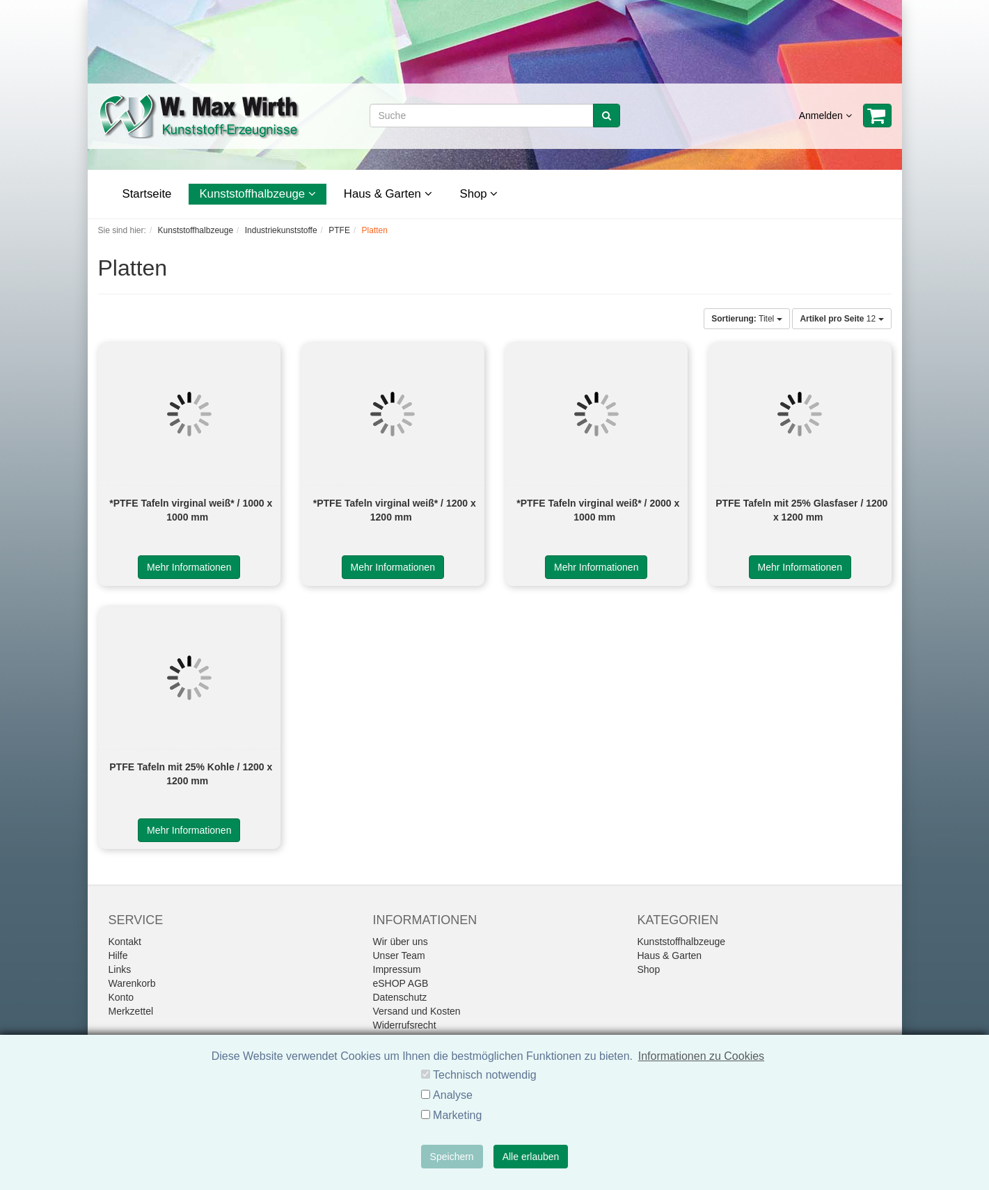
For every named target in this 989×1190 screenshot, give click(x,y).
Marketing (457, 1115)
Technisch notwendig (485, 1075)
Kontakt (125, 941)
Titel (746, 319)
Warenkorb (132, 983)
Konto (121, 997)
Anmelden (825, 115)
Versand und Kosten (417, 1011)
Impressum (397, 969)
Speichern (452, 1156)
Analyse (453, 1095)
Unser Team (399, 955)
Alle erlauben (531, 1156)
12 (841, 319)
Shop (479, 193)
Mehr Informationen (189, 567)
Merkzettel (131, 1011)
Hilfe (118, 955)
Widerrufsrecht (404, 1025)
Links (120, 969)
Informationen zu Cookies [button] (701, 1056)
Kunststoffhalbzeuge (257, 193)
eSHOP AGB (401, 983)
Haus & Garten (388, 193)
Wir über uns (400, 941)
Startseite (147, 193)
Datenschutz (400, 997)
